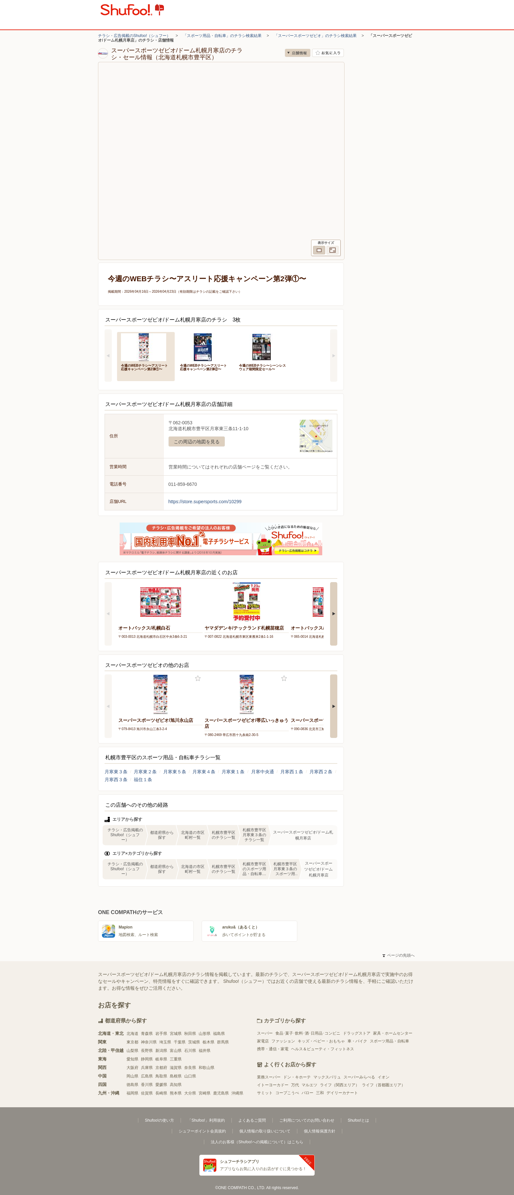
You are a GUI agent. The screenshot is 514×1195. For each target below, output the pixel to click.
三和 (320, 1093)
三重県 (176, 1059)
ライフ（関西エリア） (339, 1085)
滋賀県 (176, 1067)
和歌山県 (206, 1067)
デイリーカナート (342, 1093)
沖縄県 (237, 1093)
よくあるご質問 (252, 1120)
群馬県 (223, 1042)
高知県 (176, 1084)
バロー (307, 1093)
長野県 (147, 1050)
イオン (383, 1077)
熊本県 (176, 1093)
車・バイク (357, 1041)
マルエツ (309, 1085)
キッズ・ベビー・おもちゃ (321, 1041)
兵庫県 (147, 1067)
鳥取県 (161, 1076)
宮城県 (176, 1033)
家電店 (263, 1041)
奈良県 (190, 1067)
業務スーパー (269, 1077)
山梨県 (132, 1050)
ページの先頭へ (399, 955)
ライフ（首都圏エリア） (383, 1085)
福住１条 (143, 779)
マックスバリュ (327, 1077)
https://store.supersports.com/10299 (205, 501)
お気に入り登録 (198, 678)
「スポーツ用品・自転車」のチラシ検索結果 (222, 35)
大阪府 (132, 1067)
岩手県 (161, 1033)
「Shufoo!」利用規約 (206, 1120)
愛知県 (132, 1059)
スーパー (265, 1033)
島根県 (176, 1076)
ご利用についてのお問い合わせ (306, 1120)
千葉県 (180, 1042)
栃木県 (208, 1042)
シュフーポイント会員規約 (202, 1131)
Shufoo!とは (358, 1120)
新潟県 (161, 1050)
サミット (265, 1093)
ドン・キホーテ (297, 1077)
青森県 (147, 1033)
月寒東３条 (116, 771)
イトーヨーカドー (272, 1085)
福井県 (204, 1050)
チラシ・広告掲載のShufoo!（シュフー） (134, 35)
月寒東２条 (145, 771)
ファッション (283, 1041)
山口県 (190, 1076)
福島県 (219, 1033)
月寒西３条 (116, 779)
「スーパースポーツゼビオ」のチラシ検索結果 (315, 35)
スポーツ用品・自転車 (389, 1041)
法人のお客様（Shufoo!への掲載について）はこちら (257, 1142)
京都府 (161, 1067)
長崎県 (161, 1093)
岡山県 (132, 1076)
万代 (295, 1085)
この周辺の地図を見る (197, 441)
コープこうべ (287, 1093)
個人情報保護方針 (319, 1131)
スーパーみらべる (359, 1077)
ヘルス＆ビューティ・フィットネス (322, 1049)
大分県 (190, 1093)
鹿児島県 (221, 1093)
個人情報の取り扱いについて (264, 1131)
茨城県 (194, 1042)
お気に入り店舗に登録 (328, 53)
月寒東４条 (203, 771)
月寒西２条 (320, 771)
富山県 (176, 1050)
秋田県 (190, 1033)
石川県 (190, 1050)
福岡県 (132, 1093)
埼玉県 (165, 1042)
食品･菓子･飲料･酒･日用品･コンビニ (307, 1033)
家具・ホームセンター (392, 1033)
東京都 (132, 1042)
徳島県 (132, 1084)
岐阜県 (161, 1059)
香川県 (147, 1084)
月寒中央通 (262, 771)
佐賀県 (147, 1093)
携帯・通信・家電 (272, 1049)
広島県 (147, 1076)
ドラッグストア (356, 1033)
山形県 (204, 1033)
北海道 (132, 1033)
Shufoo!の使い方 (159, 1120)
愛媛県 (161, 1084)
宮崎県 (204, 1093)
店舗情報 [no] (297, 53)
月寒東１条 (233, 771)
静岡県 (147, 1059)
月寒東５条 (174, 771)
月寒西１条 (291, 771)
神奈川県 (149, 1042)
